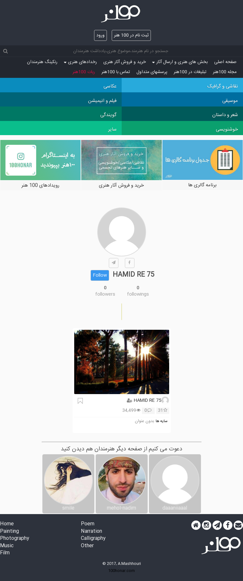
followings (138, 294)
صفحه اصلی (225, 62)
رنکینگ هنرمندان (42, 62)
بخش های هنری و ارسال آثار (180, 62)
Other (87, 546)
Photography (14, 538)
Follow (100, 275)
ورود (100, 35)
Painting (9, 531)
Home (7, 524)
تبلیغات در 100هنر (190, 72)
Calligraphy (93, 538)
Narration (91, 531)
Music (6, 546)
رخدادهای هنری (80, 62)
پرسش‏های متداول (151, 72)
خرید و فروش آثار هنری (124, 62)
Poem (87, 524)
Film (5, 553)
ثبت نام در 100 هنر (131, 35)
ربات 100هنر (84, 72)
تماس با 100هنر (115, 72)
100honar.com (121, 571)
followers (105, 294)
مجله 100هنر (225, 72)
